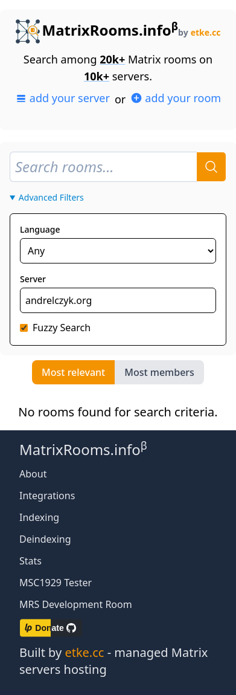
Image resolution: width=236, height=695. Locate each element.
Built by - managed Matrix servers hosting (113, 660)
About (32, 473)
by (199, 32)
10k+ (96, 76)
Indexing (39, 517)
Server (33, 279)
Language (40, 229)
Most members (159, 372)
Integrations (47, 495)
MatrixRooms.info (97, 30)
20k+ (112, 59)
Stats (30, 560)
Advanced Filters (51, 197)
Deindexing (45, 539)
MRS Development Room (75, 604)
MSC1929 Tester (55, 582)
